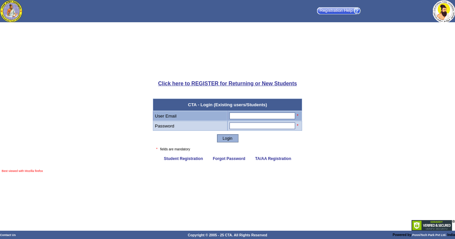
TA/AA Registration (273, 158)
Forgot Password (229, 158)
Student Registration (183, 158)
